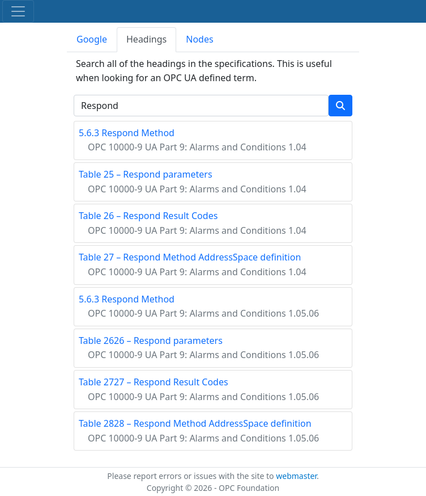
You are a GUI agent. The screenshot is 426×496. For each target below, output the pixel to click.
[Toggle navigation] (18, 11)
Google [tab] (91, 39)
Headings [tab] (146, 39)
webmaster (296, 475)
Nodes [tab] (199, 39)
